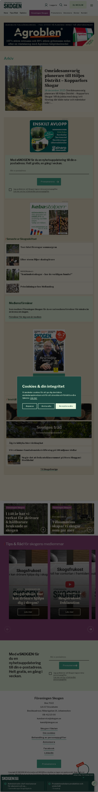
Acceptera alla (65, 406)
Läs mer (33, 398)
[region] (49, 396)
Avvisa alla (46, 406)
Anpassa (30, 406)
